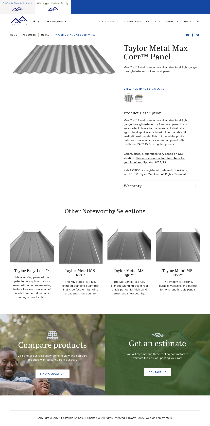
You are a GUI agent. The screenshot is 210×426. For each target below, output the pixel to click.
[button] (64, 59)
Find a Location (52, 373)
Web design (153, 418)
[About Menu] (177, 21)
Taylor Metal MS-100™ (81, 273)
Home (13, 35)
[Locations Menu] (117, 21)
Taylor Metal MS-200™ (178, 273)
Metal (45, 35)
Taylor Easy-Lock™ (32, 271)
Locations (106, 21)
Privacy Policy (135, 418)
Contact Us (132, 21)
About (170, 21)
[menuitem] (109, 21)
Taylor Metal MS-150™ (129, 273)
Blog (187, 21)
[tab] (129, 98)
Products (153, 21)
